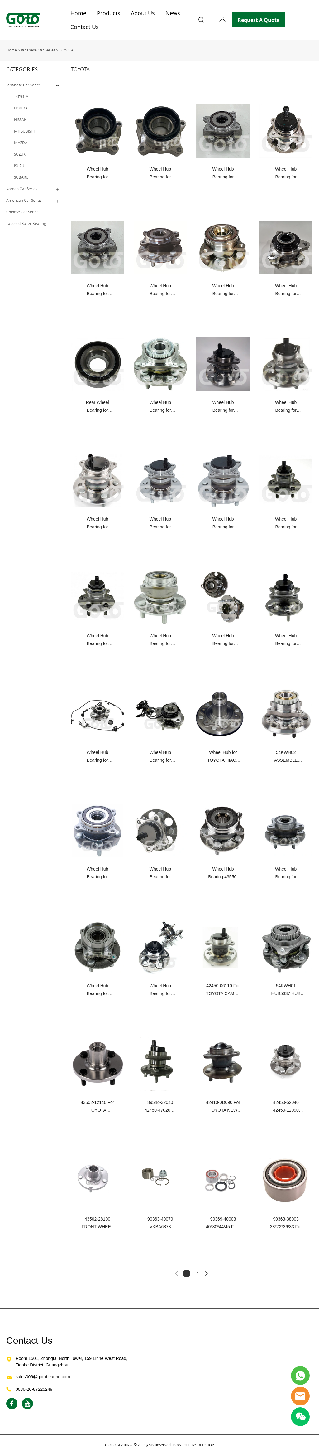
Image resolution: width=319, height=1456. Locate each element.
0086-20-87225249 (34, 1389)
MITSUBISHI (24, 131)
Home (78, 13)
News (172, 13)
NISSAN (20, 120)
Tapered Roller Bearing (26, 223)
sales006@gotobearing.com (43, 1376)
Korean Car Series (21, 189)
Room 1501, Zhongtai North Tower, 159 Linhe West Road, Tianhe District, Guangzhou (71, 1361)
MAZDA (20, 143)
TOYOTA (66, 50)
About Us (143, 13)
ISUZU (19, 166)
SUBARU (21, 177)
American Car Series (23, 200)
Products (108, 13)
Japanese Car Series (38, 50)
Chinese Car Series (22, 212)
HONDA (21, 108)
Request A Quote (258, 20)
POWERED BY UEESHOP (193, 1445)
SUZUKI (20, 154)
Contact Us (84, 27)
